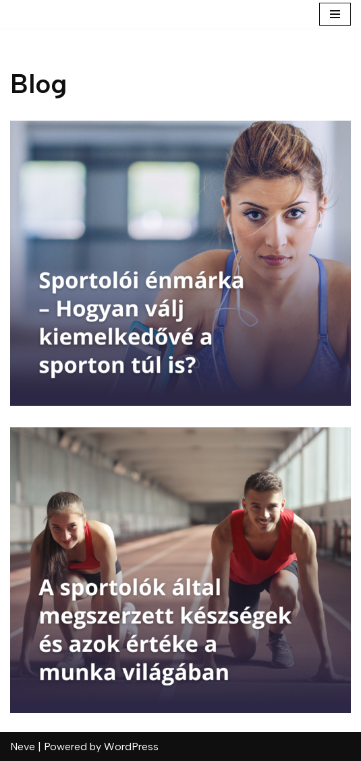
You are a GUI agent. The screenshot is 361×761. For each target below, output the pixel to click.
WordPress (131, 746)
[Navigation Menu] (335, 14)
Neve (22, 746)
